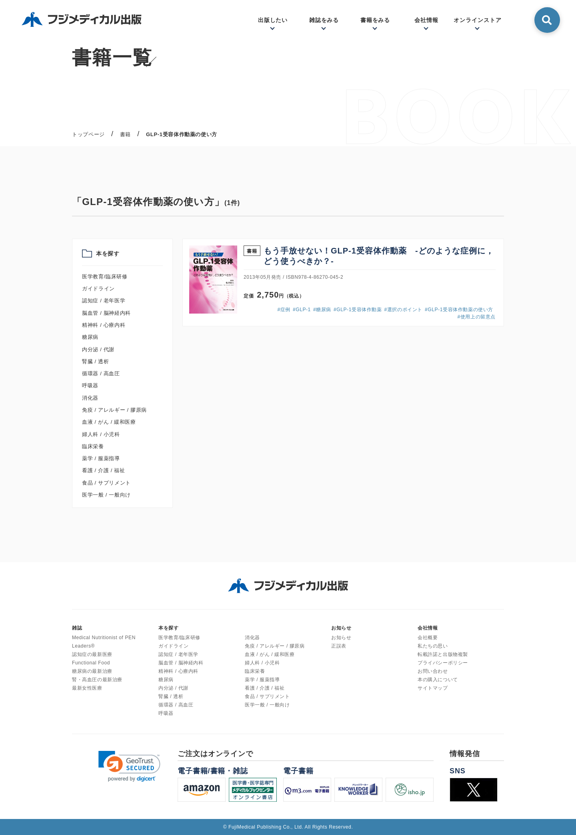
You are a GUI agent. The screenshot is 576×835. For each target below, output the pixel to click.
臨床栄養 (93, 446)
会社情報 (426, 20)
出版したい (273, 20)
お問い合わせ (433, 671)
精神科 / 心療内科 (103, 325)
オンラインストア (477, 20)
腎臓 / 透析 (95, 361)
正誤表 (338, 646)
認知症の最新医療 (92, 654)
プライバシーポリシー (443, 663)
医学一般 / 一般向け (106, 495)
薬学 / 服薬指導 (101, 458)
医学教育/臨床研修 (104, 277)
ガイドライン (98, 289)
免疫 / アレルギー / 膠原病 (114, 410)
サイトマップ (433, 688)
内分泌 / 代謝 (98, 349)
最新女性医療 (87, 688)
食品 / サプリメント (106, 483)
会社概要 (428, 637)
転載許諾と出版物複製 (443, 654)
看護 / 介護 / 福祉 (103, 470)
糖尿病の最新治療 (92, 671)
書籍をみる (375, 20)
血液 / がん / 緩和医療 (109, 422)
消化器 (90, 398)
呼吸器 (90, 385)
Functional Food (91, 663)
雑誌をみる (324, 20)
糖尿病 (90, 337)
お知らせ (341, 637)
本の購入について (438, 679)
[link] (129, 766)
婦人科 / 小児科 (101, 434)
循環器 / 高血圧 (101, 373)
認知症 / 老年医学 (103, 301)
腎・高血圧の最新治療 (97, 679)
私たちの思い (433, 646)
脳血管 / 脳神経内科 (106, 313)
